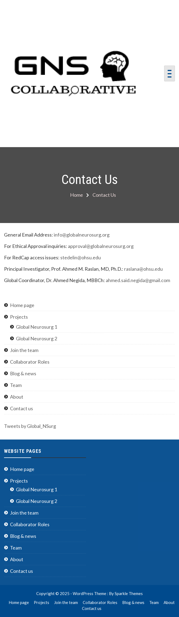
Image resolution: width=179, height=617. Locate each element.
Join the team (24, 350)
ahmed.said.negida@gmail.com (138, 280)
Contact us (21, 408)
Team (16, 385)
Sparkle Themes (129, 593)
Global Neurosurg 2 (36, 338)
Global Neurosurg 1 (36, 327)
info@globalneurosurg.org (82, 235)
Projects (19, 317)
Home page (22, 305)
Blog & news (23, 373)
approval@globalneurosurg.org (101, 246)
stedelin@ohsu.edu (80, 257)
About (16, 397)
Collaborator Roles (29, 362)
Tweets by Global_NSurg (30, 426)
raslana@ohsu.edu (143, 269)
